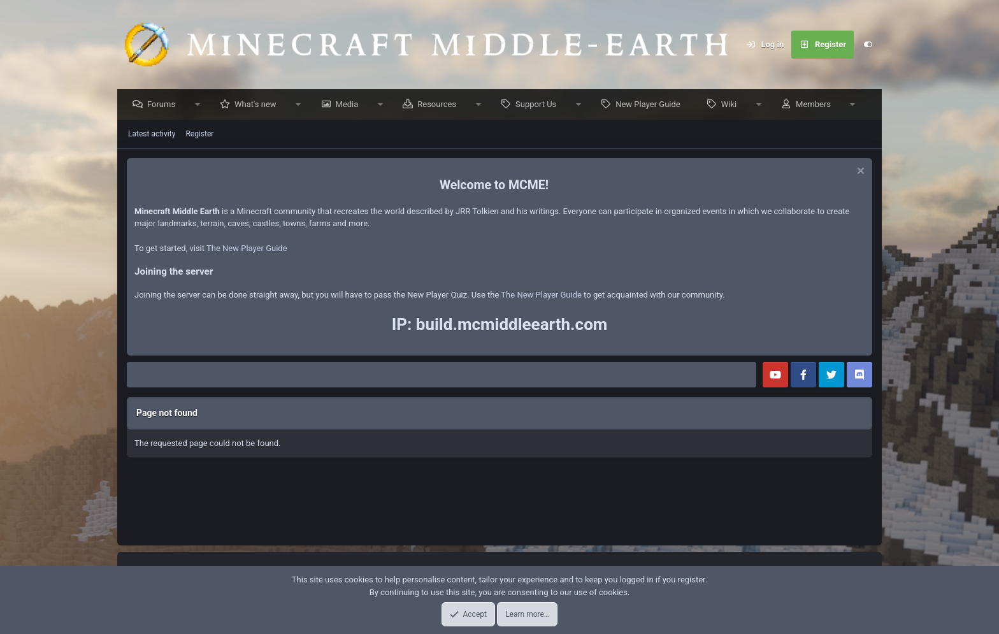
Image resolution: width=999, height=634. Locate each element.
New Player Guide (651, 105)
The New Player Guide (246, 249)
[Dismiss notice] (859, 173)
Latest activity (151, 134)
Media (350, 105)
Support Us (539, 105)
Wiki (732, 105)
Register (199, 134)
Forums (164, 105)
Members (816, 105)
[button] (200, 105)
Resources (439, 105)
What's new (259, 105)
